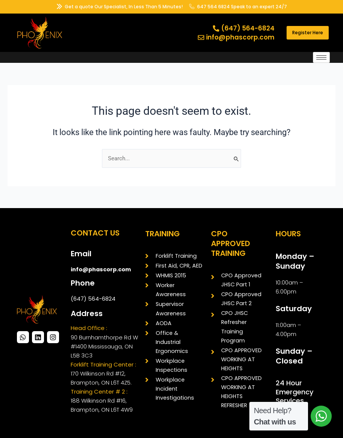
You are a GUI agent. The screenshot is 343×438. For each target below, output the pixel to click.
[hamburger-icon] (321, 57)
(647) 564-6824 (93, 299)
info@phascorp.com (101, 269)
